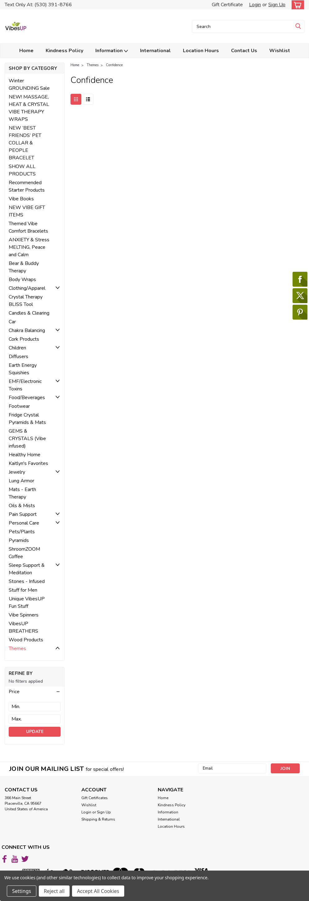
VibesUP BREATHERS (23, 627)
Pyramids (19, 540)
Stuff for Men (23, 590)
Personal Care (24, 523)
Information (111, 50)
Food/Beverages (27, 397)
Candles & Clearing (29, 313)
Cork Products (24, 339)
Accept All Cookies (98, 891)
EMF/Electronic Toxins (25, 385)
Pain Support (23, 514)
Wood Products (26, 639)
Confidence (114, 65)
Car (12, 321)
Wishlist (279, 50)
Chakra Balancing (27, 330)
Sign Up (276, 4)
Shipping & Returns (98, 819)
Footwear (19, 406)
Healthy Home (24, 454)
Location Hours (201, 50)
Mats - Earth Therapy (22, 493)
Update (34, 732)
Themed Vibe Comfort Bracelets (28, 227)
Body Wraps (22, 279)
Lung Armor (21, 480)
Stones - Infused (27, 581)
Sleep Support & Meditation (27, 569)
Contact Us (244, 50)
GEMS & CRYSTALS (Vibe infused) (27, 438)
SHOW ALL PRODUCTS (22, 170)
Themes (17, 648)
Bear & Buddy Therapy (24, 267)
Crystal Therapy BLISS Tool (26, 301)
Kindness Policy (64, 50)
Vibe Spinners (24, 615)
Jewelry (17, 472)
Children (17, 347)
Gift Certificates (94, 797)
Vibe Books (21, 198)
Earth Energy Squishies (23, 369)
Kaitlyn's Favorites (28, 463)
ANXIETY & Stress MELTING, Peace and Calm (29, 247)
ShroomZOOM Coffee (24, 553)
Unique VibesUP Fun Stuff (27, 602)
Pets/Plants (22, 531)
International (155, 50)
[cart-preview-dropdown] (296, 4)
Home (26, 50)
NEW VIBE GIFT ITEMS (27, 211)
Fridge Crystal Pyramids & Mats (27, 419)
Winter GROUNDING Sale (29, 84)
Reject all (54, 891)
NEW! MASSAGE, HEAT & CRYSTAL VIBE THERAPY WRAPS (29, 108)
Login (255, 4)
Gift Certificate (227, 4)
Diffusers (18, 356)
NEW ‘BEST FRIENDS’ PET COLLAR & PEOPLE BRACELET (25, 143)
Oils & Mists (22, 505)
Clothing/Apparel (27, 288)
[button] (35, 691)
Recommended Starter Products (27, 186)
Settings (21, 891)
